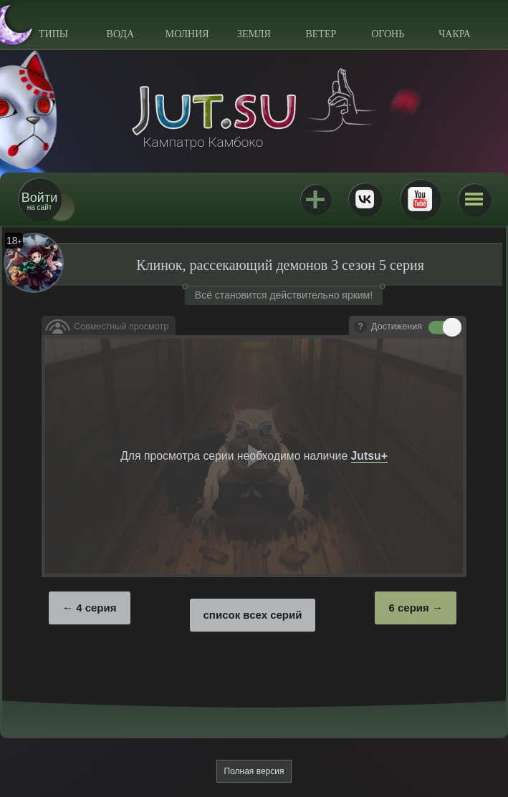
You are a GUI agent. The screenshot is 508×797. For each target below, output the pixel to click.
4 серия (96, 608)
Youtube (420, 199)
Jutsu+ (315, 199)
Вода (120, 34)
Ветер (320, 34)
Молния (187, 34)
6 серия (408, 608)
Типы (53, 34)
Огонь (387, 34)
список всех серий (252, 615)
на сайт (39, 200)
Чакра (454, 34)
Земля (254, 34)
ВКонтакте (364, 199)
